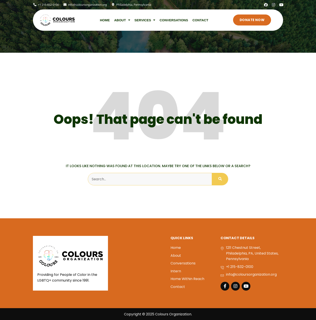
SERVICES (145, 20)
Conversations (174, 20)
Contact (200, 20)
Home (105, 20)
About (122, 20)
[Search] (220, 179)
